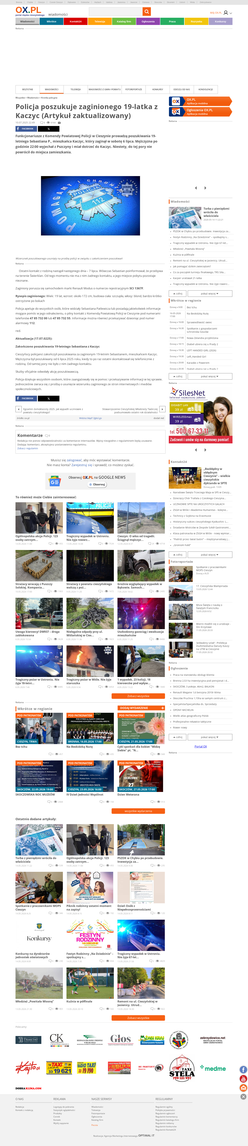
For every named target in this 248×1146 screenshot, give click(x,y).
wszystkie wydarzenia (138, 811)
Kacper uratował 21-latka (187, 278)
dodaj (134, 708)
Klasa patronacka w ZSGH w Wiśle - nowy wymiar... (202, 533)
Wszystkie (27, 89)
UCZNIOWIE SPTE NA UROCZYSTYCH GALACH (198, 504)
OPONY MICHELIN (183, 710)
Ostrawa (145, 2)
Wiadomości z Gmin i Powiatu (105, 89)
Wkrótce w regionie (35, 709)
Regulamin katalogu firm (167, 1119)
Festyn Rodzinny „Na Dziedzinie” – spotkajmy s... (201, 237)
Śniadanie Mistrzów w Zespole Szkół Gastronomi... (202, 527)
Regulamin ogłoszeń (165, 1113)
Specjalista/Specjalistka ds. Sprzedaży (195, 704)
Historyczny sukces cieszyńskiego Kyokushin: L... (200, 521)
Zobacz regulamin (27, 448)
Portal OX (201, 746)
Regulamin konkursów (166, 1126)
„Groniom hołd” (182, 545)
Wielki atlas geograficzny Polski (191, 715)
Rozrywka (196, 21)
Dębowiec (72, 2)
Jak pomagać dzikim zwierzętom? (192, 266)
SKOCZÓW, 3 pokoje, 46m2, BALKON (193, 686)
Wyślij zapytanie (61, 1123)
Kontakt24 (76, 21)
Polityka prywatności (165, 1110)
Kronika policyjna (49, 97)
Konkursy (220, 21)
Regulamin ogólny (164, 1106)
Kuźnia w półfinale (183, 254)
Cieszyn (41, 2)
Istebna (109, 2)
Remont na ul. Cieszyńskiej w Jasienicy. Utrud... (200, 260)
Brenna (19, 2)
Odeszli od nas (181, 89)
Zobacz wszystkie (138, 696)
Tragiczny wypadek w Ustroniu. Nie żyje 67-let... (200, 243)
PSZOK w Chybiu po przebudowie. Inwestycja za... (201, 231)
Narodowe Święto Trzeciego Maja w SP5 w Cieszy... (202, 492)
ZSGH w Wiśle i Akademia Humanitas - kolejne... (200, 510)
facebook (25, 128)
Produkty (57, 1113)
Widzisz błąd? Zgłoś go (90, 418)
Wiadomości (27, 21)
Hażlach (97, 2)
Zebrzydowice (205, 2)
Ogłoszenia (148, 21)
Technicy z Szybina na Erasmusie (192, 515)
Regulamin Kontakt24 (166, 1129)
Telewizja (100, 21)
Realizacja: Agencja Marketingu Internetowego (124, 1135)
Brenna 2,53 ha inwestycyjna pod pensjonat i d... (201, 680)
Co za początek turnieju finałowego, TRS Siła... (199, 272)
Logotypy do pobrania (63, 1106)
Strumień (170, 2)
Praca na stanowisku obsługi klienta (193, 674)
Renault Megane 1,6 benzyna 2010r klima (197, 692)
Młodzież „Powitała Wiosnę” (189, 248)
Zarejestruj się (81, 465)
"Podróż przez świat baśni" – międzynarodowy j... (201, 539)
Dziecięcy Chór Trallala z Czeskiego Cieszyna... (199, 498)
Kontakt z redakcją (24, 1110)
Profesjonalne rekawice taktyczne (192, 721)
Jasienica (121, 2)
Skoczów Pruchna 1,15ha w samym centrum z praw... (199, 698)
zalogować (74, 460)
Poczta (94, 1125)
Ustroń (182, 2)
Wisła (192, 2)
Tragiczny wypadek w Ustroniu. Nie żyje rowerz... (201, 284)
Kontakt (57, 1119)
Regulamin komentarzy (167, 1116)
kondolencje (206, 89)
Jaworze (133, 2)
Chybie (30, 2)
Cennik (56, 1116)
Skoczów (158, 2)
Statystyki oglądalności (64, 1110)
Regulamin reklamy (165, 1123)
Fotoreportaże (133, 89)
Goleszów (85, 2)
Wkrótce (51, 21)
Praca (172, 21)
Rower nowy (180, 727)
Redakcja (20, 1106)
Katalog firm (124, 21)
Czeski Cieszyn (56, 2)
